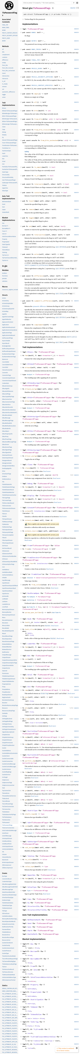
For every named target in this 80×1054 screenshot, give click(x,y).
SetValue (30, 600)
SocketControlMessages (9, 766)
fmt (26, 355)
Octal (3, 161)
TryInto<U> (5, 260)
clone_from (29, 475)
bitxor (28, 434)
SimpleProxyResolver (8, 745)
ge (26, 800)
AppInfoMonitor (6, 319)
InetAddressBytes (7, 916)
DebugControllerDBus (8, 466)
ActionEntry (5, 301)
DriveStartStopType (7, 897)
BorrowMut (34, 959)
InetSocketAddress (7, 575)
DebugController (7, 463)
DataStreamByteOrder (8, 892)
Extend (30, 508)
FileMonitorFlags (7, 527)
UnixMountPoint (6, 844)
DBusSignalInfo (6, 452)
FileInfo (4, 516)
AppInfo (4, 314)
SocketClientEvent (7, 943)
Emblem (4, 476)
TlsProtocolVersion (7, 972)
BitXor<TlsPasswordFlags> (9, 121)
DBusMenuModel (7, 415)
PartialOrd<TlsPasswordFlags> (10, 169)
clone (27, 468)
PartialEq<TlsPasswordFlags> (10, 167)
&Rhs (42, 744)
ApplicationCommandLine (9, 330)
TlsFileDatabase (7, 817)
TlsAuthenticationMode (9, 956)
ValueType (5, 190)
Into (35, 970)
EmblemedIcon (6, 479)
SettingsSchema (7, 724)
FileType (4, 911)
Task (3, 788)
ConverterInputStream (8, 378)
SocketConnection (7, 761)
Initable (4, 577)
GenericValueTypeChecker (46, 578)
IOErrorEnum (5, 913)
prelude (4, 278)
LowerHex (5, 156)
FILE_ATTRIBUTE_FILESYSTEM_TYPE (10, 1034)
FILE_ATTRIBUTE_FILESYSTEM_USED (10, 1036)
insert (4, 73)
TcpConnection (6, 790)
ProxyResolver (6, 692)
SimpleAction (6, 734)
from (27, 549)
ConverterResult (7, 879)
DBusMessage (6, 418)
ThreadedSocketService (9, 796)
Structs (5, 295)
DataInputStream (7, 455)
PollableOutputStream (8, 679)
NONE (4, 30)
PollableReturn (6, 932)
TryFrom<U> (5, 255)
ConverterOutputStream (9, 380)
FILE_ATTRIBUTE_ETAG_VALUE (10, 1020)
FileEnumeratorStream (8, 508)
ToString (4, 252)
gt (26, 790)
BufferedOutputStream (9, 351)
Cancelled (5, 367)
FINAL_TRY (5, 25)
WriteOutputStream (8, 862)
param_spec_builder (33, 612)
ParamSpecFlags (44, 597)
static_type (30, 814)
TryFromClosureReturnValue (10, 258)
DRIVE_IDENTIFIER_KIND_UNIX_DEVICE (10, 991)
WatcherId (5, 860)
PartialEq (31, 731)
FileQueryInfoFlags (7, 532)
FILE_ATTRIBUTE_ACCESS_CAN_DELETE (10, 994)
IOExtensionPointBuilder (9, 556)
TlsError (4, 967)
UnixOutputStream (7, 846)
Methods (5, 46)
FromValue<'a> (6, 148)
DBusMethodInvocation (9, 426)
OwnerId (4, 671)
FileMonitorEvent (7, 908)
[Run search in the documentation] (47, 2)
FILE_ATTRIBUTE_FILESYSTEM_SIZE (10, 1031)
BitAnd (30, 364)
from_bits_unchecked (8, 70)
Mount (4, 633)
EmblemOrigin (6, 900)
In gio (4, 266)
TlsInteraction (6, 820)
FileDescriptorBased (8, 503)
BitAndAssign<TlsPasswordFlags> (10, 113)
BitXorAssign (33, 450)
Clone (3, 127)
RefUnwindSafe (6, 201)
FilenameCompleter (8, 535)
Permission (5, 673)
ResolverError (6, 935)
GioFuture (5, 545)
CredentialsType (7, 881)
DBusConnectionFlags (8, 402)
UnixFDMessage (6, 836)
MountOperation (7, 639)
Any (3, 223)
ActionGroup (5, 306)
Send (3, 204)
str (45, 607)
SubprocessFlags (7, 782)
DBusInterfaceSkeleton (9, 410)
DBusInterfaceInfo (7, 407)
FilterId (4, 537)
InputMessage (6, 580)
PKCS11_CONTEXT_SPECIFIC (9, 33)
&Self (55, 475)
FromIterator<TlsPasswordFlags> (10, 145)
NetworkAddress (7, 644)
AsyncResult (5, 343)
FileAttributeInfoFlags (8, 487)
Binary (4, 108)
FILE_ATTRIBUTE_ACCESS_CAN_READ (10, 999)
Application (5, 325)
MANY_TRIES (5, 27)
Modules (5, 270)
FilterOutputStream (7, 543)
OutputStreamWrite (8, 665)
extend (28, 511)
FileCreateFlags (6, 500)
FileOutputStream (7, 529)
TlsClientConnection (8, 806)
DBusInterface (6, 404)
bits (3, 52)
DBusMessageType (7, 889)
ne (26, 744)
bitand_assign (31, 389)
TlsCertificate (6, 801)
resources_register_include (10, 289)
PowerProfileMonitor (8, 681)
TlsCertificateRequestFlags (10, 959)
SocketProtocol (6, 951)
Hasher (37, 622)
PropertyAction (6, 684)
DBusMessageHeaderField (9, 887)
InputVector (5, 593)
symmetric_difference (8, 92)
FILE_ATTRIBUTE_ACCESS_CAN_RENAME (10, 1002)
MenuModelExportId (8, 631)
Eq (3, 137)
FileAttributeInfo (7, 484)
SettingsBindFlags (7, 721)
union (3, 97)
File (3, 482)
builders (4, 273)
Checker (30, 578)
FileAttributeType (7, 905)
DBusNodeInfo (6, 428)
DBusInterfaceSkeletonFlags (10, 412)
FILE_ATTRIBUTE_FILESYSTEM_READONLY (10, 1026)
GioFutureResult (7, 548)
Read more (47, 471)
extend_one (29, 520)
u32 (49, 111)
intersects (5, 78)
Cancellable (5, 362)
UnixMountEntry (6, 841)
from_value (36, 585)
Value (57, 545)
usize (62, 531)
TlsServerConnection (8, 828)
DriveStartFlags (6, 474)
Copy (3, 129)
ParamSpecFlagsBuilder (61, 607)
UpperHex (5, 188)
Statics (4, 986)
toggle (4, 94)
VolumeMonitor (6, 857)
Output (29, 374)
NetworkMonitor (7, 647)
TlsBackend (5, 798)
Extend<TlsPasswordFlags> (10, 140)
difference (5, 60)
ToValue (4, 185)
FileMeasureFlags (7, 522)
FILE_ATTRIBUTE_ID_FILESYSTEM (10, 1047)
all (3, 49)
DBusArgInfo (5, 388)
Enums (4, 873)
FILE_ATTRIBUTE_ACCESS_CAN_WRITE (10, 1007)
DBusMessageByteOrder (9, 884)
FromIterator (33, 557)
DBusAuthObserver (7, 391)
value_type (29, 866)
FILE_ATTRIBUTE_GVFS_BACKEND (10, 1042)
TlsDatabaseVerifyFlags (9, 814)
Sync (3, 207)
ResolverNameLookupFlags (10, 705)
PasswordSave (6, 929)
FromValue (36, 574)
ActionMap (5, 311)
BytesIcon (5, 359)
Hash (3, 153)
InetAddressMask (7, 572)
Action (4, 298)
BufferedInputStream (8, 348)
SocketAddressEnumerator (10, 753)
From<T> (4, 231)
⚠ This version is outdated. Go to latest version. (65, 1049)
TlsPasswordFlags (9, 14)
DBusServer (5, 444)
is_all (3, 81)
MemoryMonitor (6, 612)
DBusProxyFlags (6, 439)
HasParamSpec (6, 151)
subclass (4, 281)
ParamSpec (31, 597)
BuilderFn (31, 607)
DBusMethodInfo (7, 423)
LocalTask (5, 607)
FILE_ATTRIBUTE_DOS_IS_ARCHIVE (10, 1010)
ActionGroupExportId (8, 309)
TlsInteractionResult (8, 969)
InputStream (5, 583)
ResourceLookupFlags (8, 711)
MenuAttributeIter (7, 620)
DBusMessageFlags (7, 420)
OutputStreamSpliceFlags (9, 663)
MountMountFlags (7, 636)
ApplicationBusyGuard (8, 327)
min (26, 708)
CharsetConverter (7, 370)
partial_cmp (30, 761)
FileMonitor (5, 524)
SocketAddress (6, 750)
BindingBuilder (6, 346)
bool (53, 167)
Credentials (5, 383)
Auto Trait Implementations (8, 197)
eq (26, 737)
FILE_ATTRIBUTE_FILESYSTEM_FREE (10, 1023)
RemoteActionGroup (8, 700)
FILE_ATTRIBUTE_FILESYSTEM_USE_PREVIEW (10, 1039)
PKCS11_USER (6, 38)
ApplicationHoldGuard (8, 335)
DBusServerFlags (7, 447)
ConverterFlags (6, 375)
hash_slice (29, 629)
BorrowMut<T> (6, 228)
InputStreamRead (7, 591)
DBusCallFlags (6, 394)
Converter (5, 372)
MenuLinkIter (6, 625)
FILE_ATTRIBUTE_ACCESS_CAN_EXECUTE (10, 996)
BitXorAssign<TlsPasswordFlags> (10, 124)
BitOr (29, 397)
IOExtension (5, 551)
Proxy (3, 687)
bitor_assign (30, 422)
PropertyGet (5, 242)
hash (27, 622)
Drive (3, 471)
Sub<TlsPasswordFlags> (9, 180)
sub (26, 826)
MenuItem (5, 623)
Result (61, 355)
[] (78, 8)
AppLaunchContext (7, 322)
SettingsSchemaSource (9, 729)
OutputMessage (6, 655)
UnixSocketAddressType (9, 977)
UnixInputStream (7, 838)
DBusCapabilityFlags (8, 396)
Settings (4, 716)
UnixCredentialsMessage (9, 830)
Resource (5, 708)
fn (39, 607)
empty (4, 62)
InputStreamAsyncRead (9, 588)
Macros (5, 287)
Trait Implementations (8, 104)
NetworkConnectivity (8, 924)
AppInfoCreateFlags (8, 317)
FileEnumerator (6, 506)
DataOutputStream (7, 458)
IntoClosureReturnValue (9, 236)
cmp (26, 690)
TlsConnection (6, 809)
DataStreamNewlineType (9, 895)
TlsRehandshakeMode (8, 975)
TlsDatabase (5, 812)
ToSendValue (6, 250)
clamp (27, 719)
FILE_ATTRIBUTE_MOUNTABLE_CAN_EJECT (10, 1050)
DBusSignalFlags (7, 450)
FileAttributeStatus (7, 903)
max (26, 697)
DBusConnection (7, 399)
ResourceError (6, 940)
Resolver (4, 703)
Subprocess (5, 780)
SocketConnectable (7, 758)
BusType (4, 876)
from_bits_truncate (7, 68)
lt (26, 772)
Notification (5, 652)
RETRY (4, 41)
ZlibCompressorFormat (8, 980)
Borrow (33, 951)
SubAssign (31, 841)
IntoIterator (39, 511)
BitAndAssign (33, 383)
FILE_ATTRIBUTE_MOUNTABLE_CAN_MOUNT (10, 1052)
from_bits (5, 65)
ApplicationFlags (7, 332)
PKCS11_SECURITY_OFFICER (9, 35)
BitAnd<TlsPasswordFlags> (10, 111)
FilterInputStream (7, 540)
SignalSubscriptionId (8, 732)
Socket (4, 748)
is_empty (4, 84)
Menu (3, 617)
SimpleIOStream (7, 740)
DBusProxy (5, 436)
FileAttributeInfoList (8, 490)
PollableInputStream (8, 676)
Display (4, 135)
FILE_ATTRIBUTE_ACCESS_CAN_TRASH (10, 1004)
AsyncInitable (6, 340)
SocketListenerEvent (8, 948)
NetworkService (6, 649)
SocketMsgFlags (6, 772)
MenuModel (5, 628)
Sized (31, 635)
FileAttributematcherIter (9, 495)
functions (5, 276)
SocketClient (6, 756)
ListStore (4, 601)
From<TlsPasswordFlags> (9, 143)
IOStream (5, 559)
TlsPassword (5, 822)
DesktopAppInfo (6, 468)
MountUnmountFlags (8, 641)
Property (4, 239)
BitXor (30, 431)
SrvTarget (5, 777)
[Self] (47, 629)
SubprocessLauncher (8, 785)
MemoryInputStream (8, 609)
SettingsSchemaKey (8, 726)
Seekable (5, 713)
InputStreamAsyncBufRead (10, 585)
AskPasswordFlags (7, 338)
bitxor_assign (31, 456)
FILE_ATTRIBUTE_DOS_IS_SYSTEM (10, 1015)
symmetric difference (40, 306)
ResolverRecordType (8, 937)
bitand (28, 367)
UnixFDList (5, 833)
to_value (28, 859)
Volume (4, 854)
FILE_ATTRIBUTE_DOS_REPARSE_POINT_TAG (10, 1018)
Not (3, 159)
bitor (27, 401)
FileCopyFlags (6, 498)
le (26, 781)
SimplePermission (7, 742)
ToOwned (4, 247)
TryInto (37, 1044)
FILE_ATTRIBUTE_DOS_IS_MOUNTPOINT (10, 1012)
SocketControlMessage (8, 764)
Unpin (4, 209)
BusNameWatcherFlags (9, 356)
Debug (4, 132)
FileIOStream (6, 511)
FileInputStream (7, 519)
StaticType (5, 172)
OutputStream (6, 657)
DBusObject (5, 431)
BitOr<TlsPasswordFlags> (9, 116)
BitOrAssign (32, 416)
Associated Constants (6, 20)
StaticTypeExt (6, 244)
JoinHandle (5, 596)
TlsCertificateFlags (7, 804)
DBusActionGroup (7, 386)
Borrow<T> (5, 226)
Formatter (47, 355)
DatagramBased (7, 460)
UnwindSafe (5, 212)
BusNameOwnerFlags (8, 354)
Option (59, 119)
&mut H (61, 629)
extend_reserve (31, 531)
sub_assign (29, 847)
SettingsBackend (7, 718)
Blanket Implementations (8, 219)
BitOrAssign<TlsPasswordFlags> (10, 119)
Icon (3, 567)
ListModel (5, 599)
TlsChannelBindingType (9, 961)
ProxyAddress (6, 689)
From (29, 545)
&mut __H (58, 622)
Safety (27, 151)
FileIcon (4, 514)
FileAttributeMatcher (8, 492)
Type (42, 814)
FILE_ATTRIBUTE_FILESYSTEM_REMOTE (10, 1028)
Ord (3, 164)
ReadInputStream (7, 695)
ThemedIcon (5, 793)
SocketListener (6, 769)
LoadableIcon (6, 604)
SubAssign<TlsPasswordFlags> (10, 182)
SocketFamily (6, 945)
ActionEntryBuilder (7, 303)
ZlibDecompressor (7, 868)
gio (30, 8)
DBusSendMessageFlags (9, 442)
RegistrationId (6, 697)
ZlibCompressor (6, 865)
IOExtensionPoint (7, 553)
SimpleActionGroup (7, 737)
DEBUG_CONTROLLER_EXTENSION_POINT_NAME (10, 988)
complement (6, 54)
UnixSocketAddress (7, 849)
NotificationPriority (7, 927)
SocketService (6, 774)
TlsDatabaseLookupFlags (9, 964)
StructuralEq (5, 175)
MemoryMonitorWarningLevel (10, 919)
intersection (5, 76)
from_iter (29, 563)
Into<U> (4, 234)
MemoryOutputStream (8, 615)
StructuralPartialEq (7, 177)
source (72, 8)
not (26, 659)
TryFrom (37, 1029)
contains (4, 57)
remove (4, 86)
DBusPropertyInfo (7, 434)
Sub (28, 822)
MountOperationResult (8, 921)
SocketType (5, 953)
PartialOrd (39, 723)
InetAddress (5, 569)
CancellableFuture (7, 364)
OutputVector (6, 668)
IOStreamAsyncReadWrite (9, 561)
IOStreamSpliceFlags (8, 564)
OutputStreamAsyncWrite (9, 660)
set (3, 89)
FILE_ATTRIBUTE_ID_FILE (9, 1044)
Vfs (3, 852)
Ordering (65, 690)
